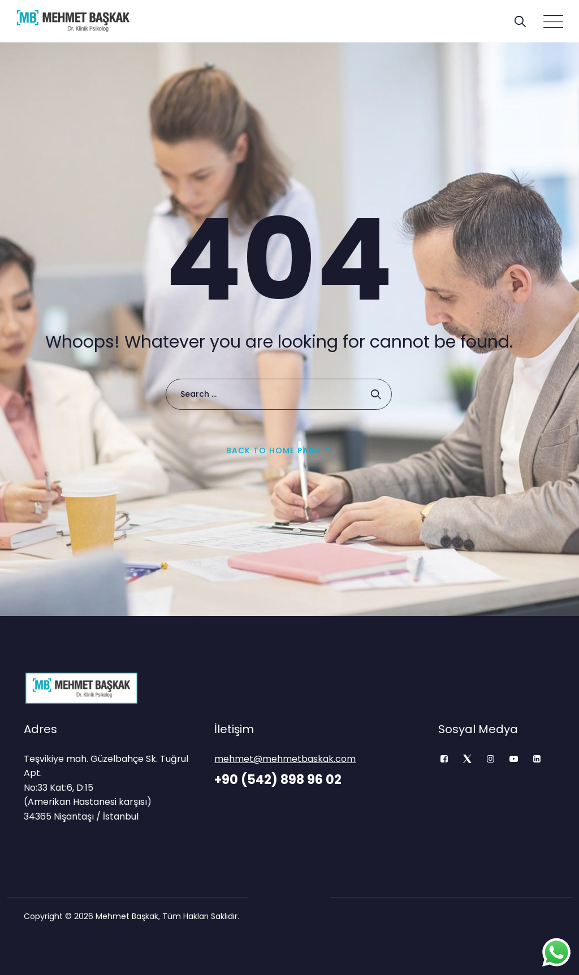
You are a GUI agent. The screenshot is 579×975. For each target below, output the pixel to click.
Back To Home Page (273, 450)
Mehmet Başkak (127, 916)
